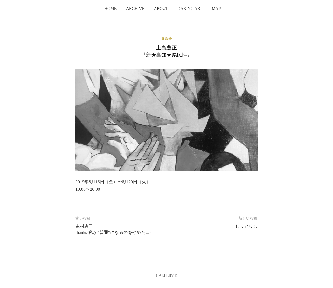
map (216, 8)
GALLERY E (166, 275)
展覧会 (166, 39)
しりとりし (246, 226)
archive (135, 8)
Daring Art (189, 8)
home (110, 8)
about (161, 8)
